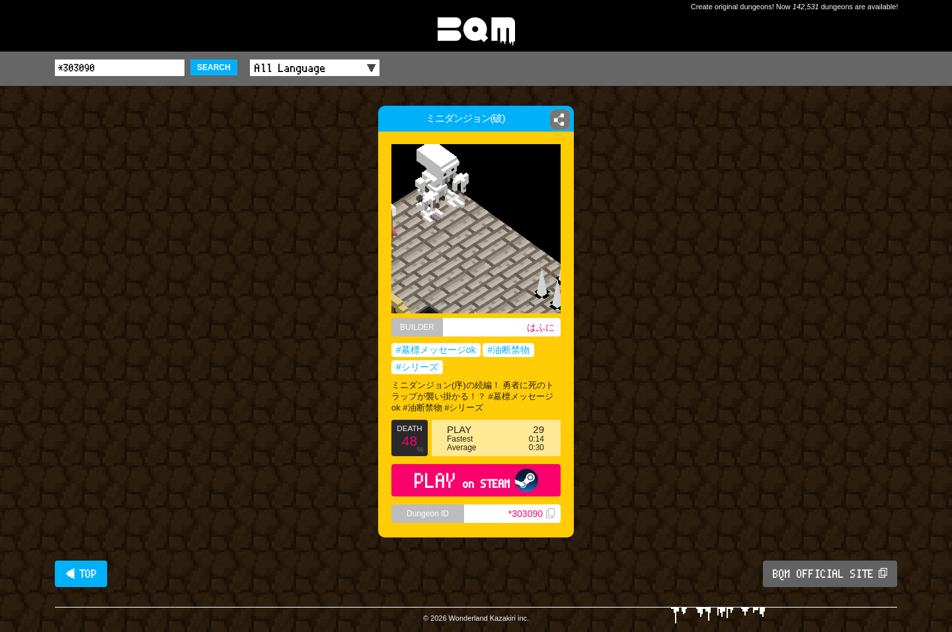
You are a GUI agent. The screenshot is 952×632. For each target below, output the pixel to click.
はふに (541, 327)
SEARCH (214, 67)
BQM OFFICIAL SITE (830, 573)
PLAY (476, 480)
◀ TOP (81, 573)
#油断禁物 (508, 349)
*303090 (531, 513)
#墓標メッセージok (436, 349)
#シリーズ (417, 367)
